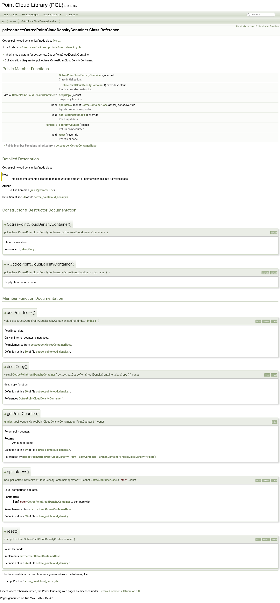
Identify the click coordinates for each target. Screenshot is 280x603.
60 (26, 391)
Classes (72, 14)
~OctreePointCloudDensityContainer (81, 85)
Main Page (10, 14)
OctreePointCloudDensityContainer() (41, 398)
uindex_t (51, 124)
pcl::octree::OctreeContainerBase (76, 145)
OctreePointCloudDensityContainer (39, 21)
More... (57, 40)
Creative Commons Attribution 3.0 (119, 591)
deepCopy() (29, 249)
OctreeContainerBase (94, 105)
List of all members (245, 26)
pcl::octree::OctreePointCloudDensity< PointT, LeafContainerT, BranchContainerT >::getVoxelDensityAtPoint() (89, 456)
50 (24, 197)
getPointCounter (69, 124)
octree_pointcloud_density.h (51, 197)
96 (26, 563)
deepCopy (65, 95)
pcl (3, 21)
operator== (65, 105)
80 (26, 351)
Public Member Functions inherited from (49, 145)
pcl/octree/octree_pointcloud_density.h (50, 47)
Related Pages (30, 14)
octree (13, 21)
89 (26, 449)
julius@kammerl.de (42, 190)
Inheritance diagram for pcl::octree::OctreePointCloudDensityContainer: (46, 54)
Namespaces (52, 14)
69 (26, 516)
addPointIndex (68, 114)
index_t (82, 114)
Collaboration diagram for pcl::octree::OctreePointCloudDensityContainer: (47, 60)
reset (62, 134)
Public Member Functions (267, 26)
